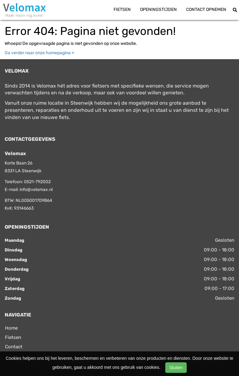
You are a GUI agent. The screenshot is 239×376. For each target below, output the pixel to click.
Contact (13, 347)
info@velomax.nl (36, 189)
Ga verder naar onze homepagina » (39, 52)
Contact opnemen (206, 9)
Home (11, 328)
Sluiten (176, 367)
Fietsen (122, 9)
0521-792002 (37, 181)
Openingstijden (158, 9)
